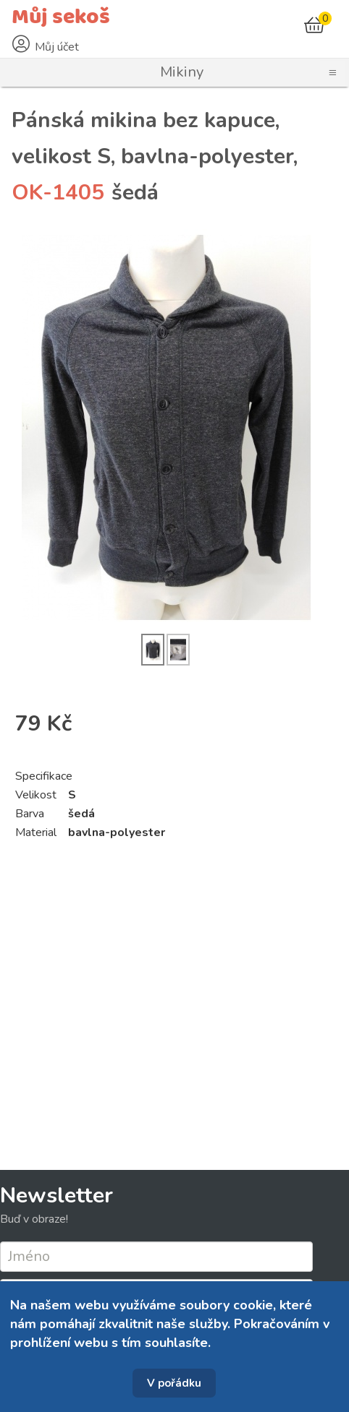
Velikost (35, 795)
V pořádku (174, 1383)
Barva (29, 814)
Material (35, 832)
